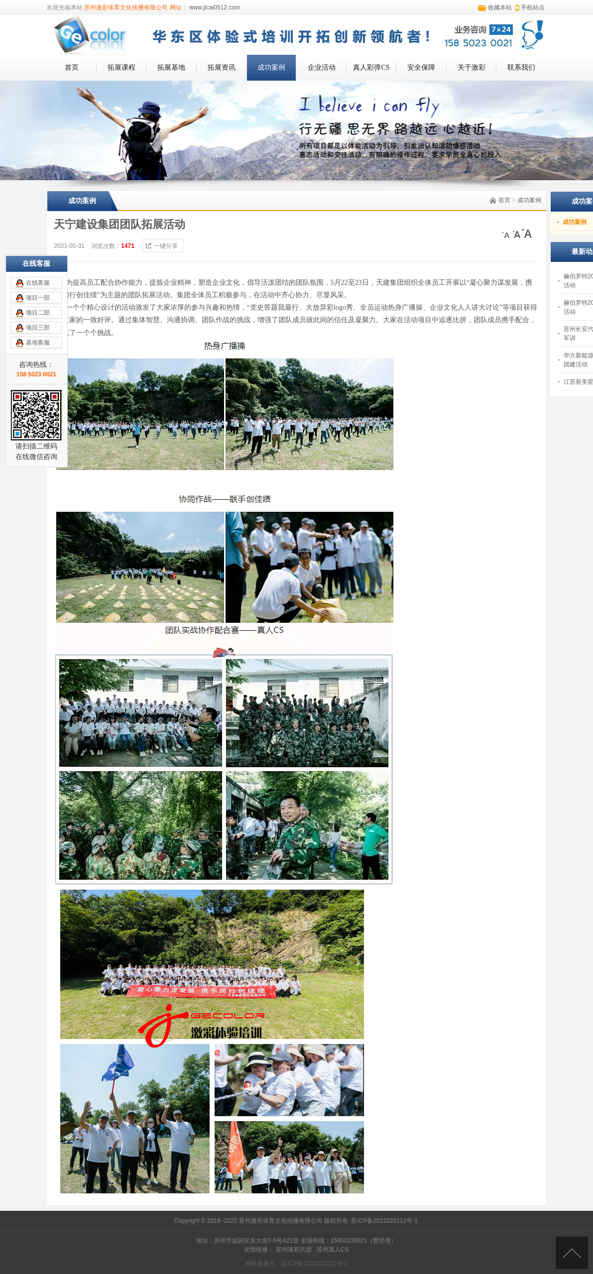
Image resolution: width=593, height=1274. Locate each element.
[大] (527, 233)
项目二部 (38, 312)
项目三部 (38, 327)
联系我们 (521, 67)
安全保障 (421, 67)
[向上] (572, 1253)
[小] (507, 233)
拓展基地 (171, 67)
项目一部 (38, 297)
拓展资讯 (222, 67)
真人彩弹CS (371, 67)
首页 (72, 67)
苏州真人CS (333, 1249)
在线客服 (38, 282)
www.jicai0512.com (214, 7)
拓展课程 (121, 67)
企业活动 (322, 67)
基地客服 (38, 342)
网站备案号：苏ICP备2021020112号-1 (296, 1263)
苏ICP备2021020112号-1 (384, 1220)
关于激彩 (471, 67)
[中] (517, 233)
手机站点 (533, 7)
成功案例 (271, 67)
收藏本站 (500, 7)
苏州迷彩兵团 (294, 1249)
